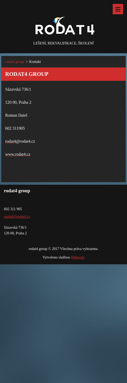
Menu (118, 9)
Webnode (78, 257)
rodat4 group (14, 62)
